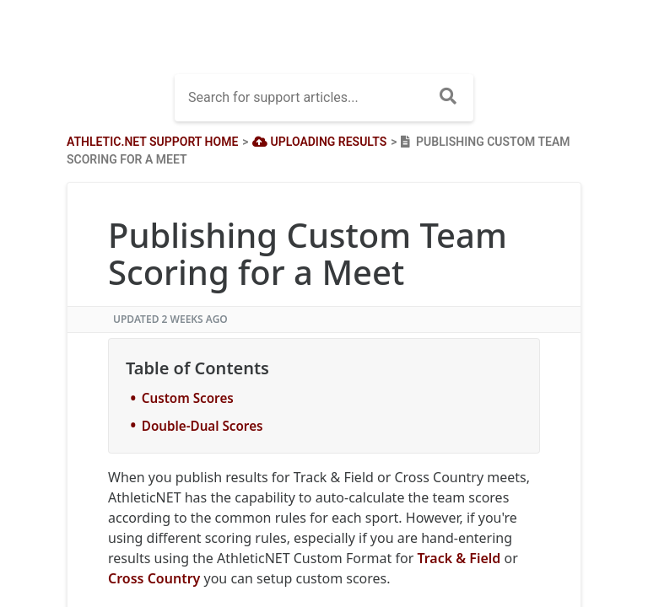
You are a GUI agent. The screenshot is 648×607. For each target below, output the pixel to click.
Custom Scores (188, 397)
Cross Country (154, 578)
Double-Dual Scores (202, 425)
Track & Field (458, 558)
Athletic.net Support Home (152, 141)
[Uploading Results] (318, 141)
